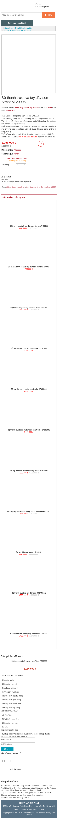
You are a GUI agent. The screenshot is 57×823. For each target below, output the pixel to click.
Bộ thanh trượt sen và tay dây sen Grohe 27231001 (29, 430)
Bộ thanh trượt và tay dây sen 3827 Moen (29, 593)
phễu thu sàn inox (36, 793)
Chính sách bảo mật (10, 723)
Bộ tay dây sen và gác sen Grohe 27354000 (28, 389)
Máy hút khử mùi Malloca (30, 786)
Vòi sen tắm (5, 786)
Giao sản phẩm (8, 680)
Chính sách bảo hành (10, 684)
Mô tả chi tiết (6, 177)
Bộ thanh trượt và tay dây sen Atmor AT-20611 (29, 226)
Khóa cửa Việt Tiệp (8, 798)
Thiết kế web (39, 813)
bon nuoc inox (37, 795)
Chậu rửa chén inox (8, 793)
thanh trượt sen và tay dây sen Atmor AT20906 (41, 187)
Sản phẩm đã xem (12, 656)
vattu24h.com (15, 769)
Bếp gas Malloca (7, 795)
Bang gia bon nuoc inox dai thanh (28, 790)
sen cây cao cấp (23, 798)
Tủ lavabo (15, 786)
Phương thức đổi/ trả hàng (12, 696)
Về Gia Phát (7, 715)
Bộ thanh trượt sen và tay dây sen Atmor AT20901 (28, 267)
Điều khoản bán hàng (10, 719)
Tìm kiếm (48, 15)
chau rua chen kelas (23, 795)
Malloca (48, 793)
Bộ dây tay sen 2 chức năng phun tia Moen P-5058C (28, 511)
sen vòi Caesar (48, 786)
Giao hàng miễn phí (9, 688)
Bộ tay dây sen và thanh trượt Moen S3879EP (28, 471)
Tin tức (4, 727)
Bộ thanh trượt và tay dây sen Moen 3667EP (28, 308)
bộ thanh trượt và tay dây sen (15, 187)
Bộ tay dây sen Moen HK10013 (28, 552)
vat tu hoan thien (7, 790)
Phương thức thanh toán (11, 704)
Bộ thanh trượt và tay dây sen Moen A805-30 (28, 634)
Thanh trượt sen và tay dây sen (26, 108)
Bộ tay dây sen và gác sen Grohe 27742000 (28, 348)
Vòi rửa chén (23, 793)
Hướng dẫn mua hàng (17, 161)
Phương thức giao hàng (11, 700)
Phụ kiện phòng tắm (9, 788)
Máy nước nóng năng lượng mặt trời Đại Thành (36, 788)
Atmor (16, 154)
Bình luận (4, 179)
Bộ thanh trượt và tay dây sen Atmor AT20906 (29, 661)
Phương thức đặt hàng (11, 708)
